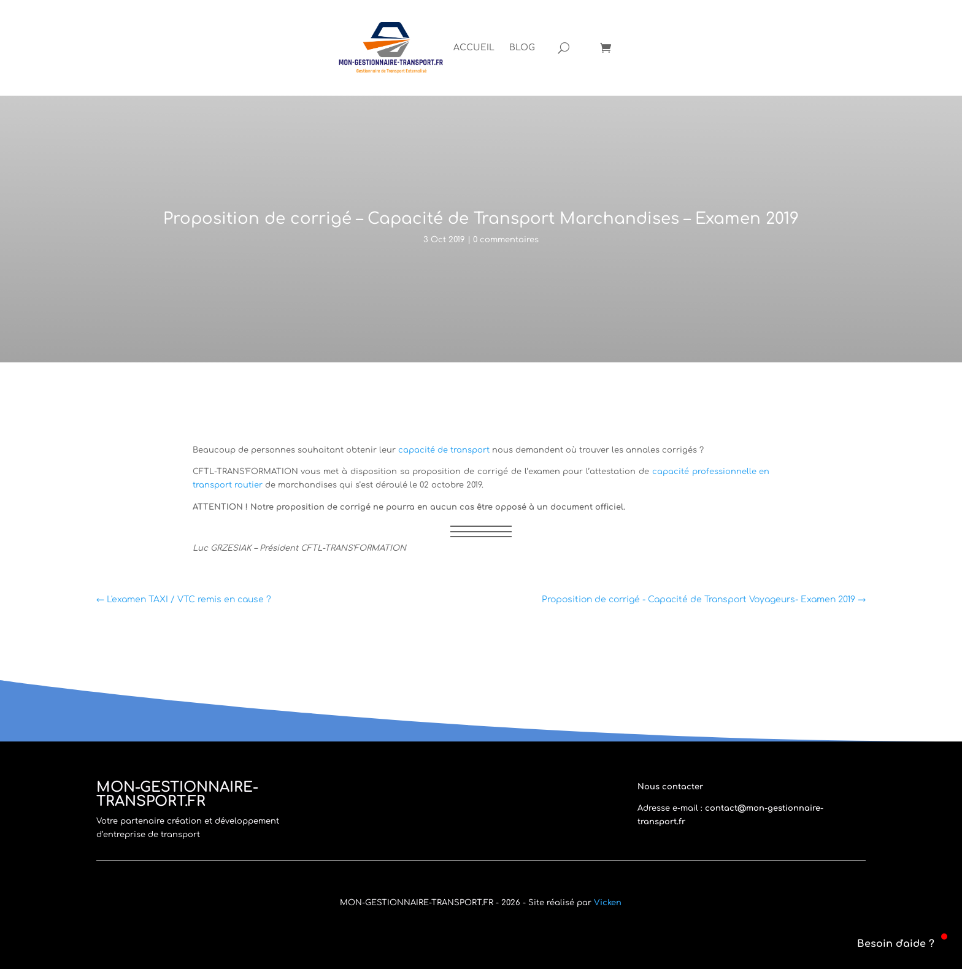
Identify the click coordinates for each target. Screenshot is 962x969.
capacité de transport (444, 450)
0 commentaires (506, 240)
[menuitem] (474, 47)
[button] (888, 944)
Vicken (607, 902)
